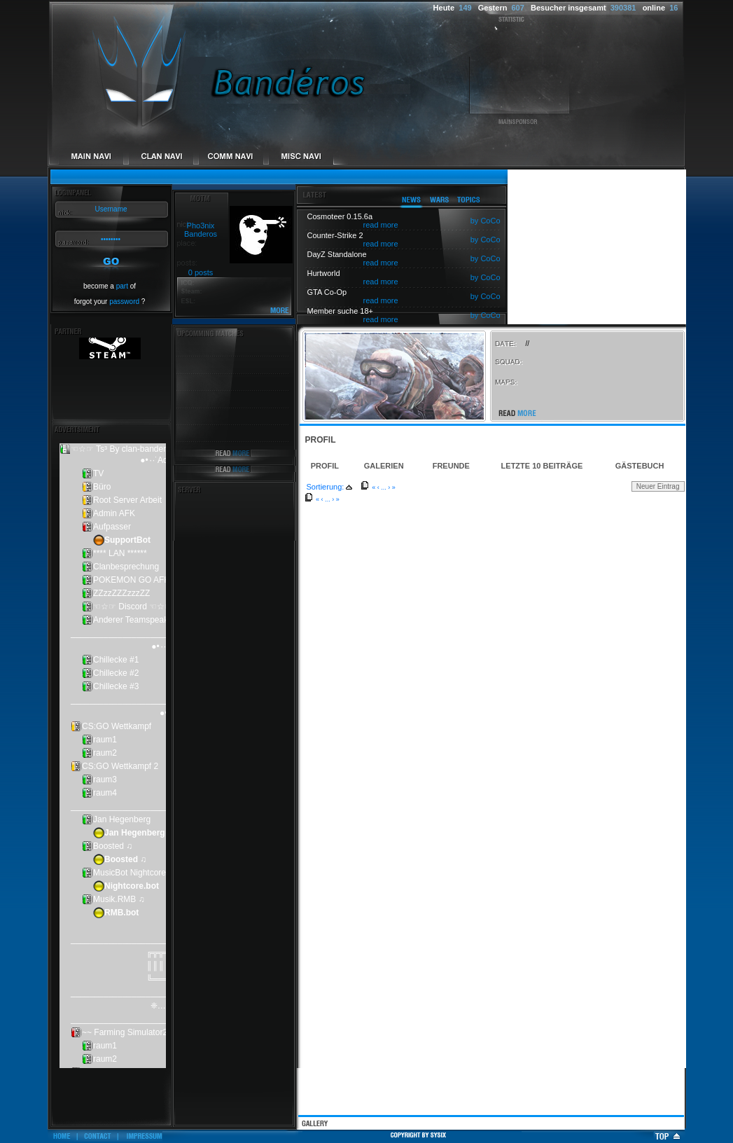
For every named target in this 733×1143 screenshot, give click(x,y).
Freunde (451, 466)
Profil (325, 466)
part (122, 286)
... (383, 487)
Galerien (384, 466)
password (124, 301)
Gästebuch (639, 466)
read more (380, 225)
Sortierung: (325, 487)
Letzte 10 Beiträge (542, 466)
